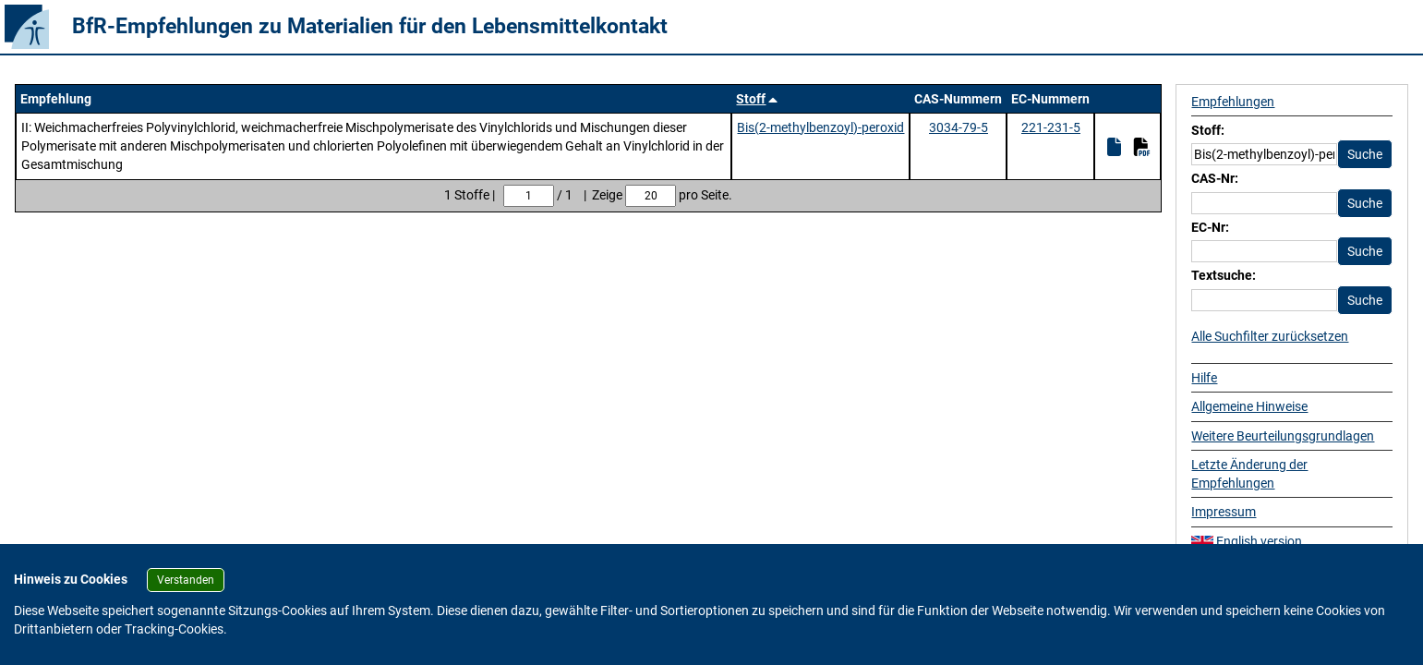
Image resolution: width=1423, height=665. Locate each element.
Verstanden (185, 580)
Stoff (751, 98)
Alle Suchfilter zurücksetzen (1269, 336)
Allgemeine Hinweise (1249, 406)
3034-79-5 (958, 127)
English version (1246, 541)
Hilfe (1204, 377)
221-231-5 (1050, 127)
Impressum (1223, 511)
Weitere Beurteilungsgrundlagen (1282, 436)
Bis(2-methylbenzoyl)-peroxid (820, 127)
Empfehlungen (1232, 101)
